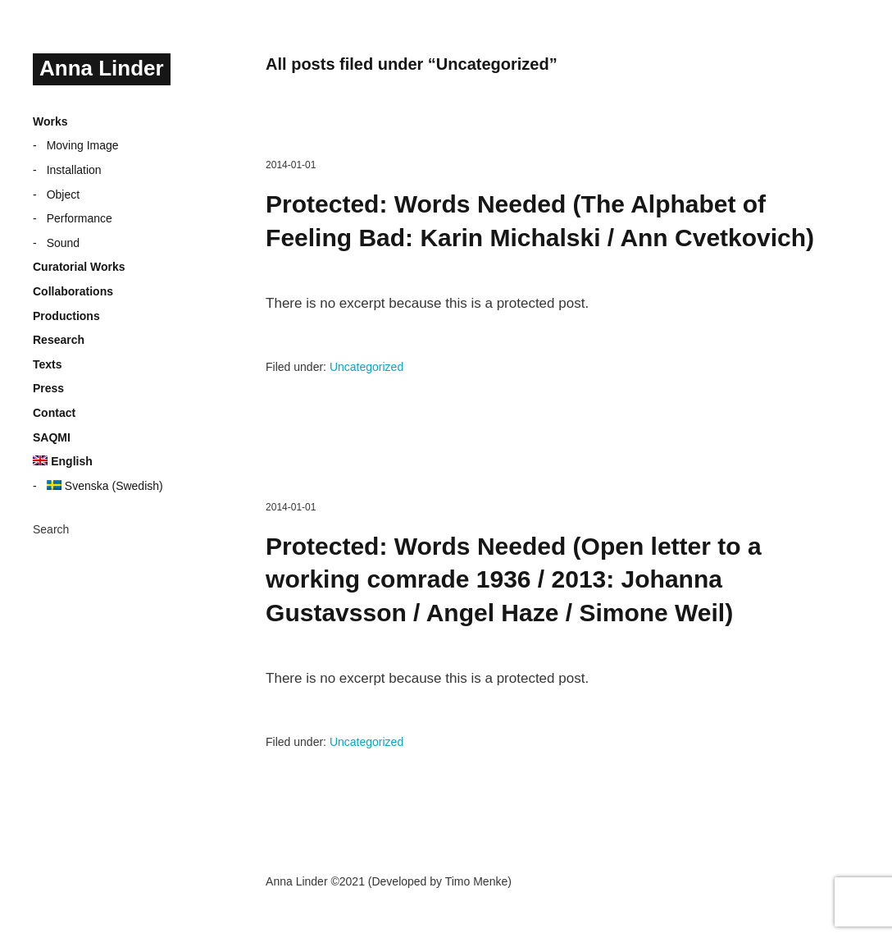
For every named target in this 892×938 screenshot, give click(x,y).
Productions (66, 316)
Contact (54, 412)
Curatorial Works (79, 266)
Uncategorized (366, 366)
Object (63, 194)
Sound (63, 242)
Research (58, 339)
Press (48, 388)
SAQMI (52, 437)
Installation (74, 169)
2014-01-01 (291, 165)
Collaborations (73, 291)
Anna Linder (101, 68)
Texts (47, 364)
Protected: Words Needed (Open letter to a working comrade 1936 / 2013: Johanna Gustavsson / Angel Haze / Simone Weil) (514, 579)
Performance (79, 218)
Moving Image (83, 145)
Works (50, 121)
